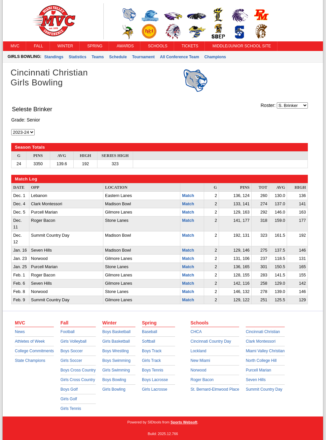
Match (188, 195)
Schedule (118, 57)
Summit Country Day (264, 389)
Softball (148, 341)
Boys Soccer (71, 351)
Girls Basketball (116, 341)
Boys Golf (69, 389)
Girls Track (151, 360)
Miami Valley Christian (265, 351)
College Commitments (34, 351)
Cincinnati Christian (263, 331)
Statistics (77, 57)
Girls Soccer (71, 360)
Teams (97, 57)
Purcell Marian (258, 370)
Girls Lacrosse (154, 389)
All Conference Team (179, 57)
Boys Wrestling (115, 351)
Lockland (198, 351)
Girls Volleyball (73, 341)
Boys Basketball (116, 331)
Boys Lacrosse (155, 379)
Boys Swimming (116, 360)
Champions (215, 57)
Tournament (143, 57)
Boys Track (152, 351)
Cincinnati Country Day (211, 341)
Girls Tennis (70, 408)
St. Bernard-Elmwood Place (215, 389)
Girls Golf (68, 399)
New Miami (200, 360)
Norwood (198, 370)
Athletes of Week (30, 341)
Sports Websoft (183, 422)
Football (67, 331)
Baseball (149, 331)
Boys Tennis (152, 370)
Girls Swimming (116, 370)
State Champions (30, 360)
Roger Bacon (202, 379)
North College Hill (261, 360)
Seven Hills (256, 379)
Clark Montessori (260, 341)
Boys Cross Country (78, 370)
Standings (53, 57)
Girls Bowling (114, 389)
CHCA (196, 331)
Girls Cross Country (77, 379)
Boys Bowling (114, 379)
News (20, 331)
